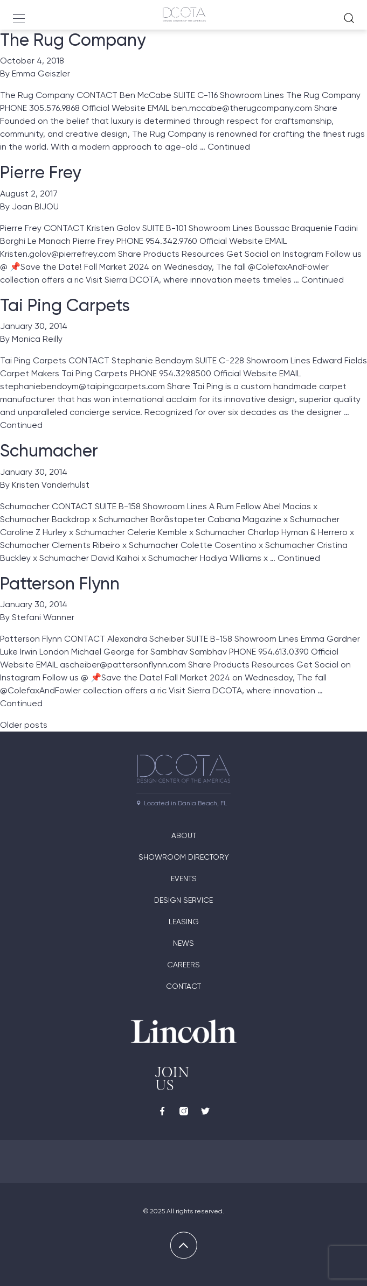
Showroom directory (184, 857)
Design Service (183, 900)
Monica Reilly (37, 339)
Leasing (184, 921)
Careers (183, 964)
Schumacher (49, 450)
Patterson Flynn (60, 583)
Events (184, 878)
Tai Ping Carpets (65, 305)
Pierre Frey (40, 172)
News (183, 943)
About (183, 835)
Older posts (23, 725)
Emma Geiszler (41, 73)
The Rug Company (73, 40)
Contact (183, 986)
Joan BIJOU (35, 206)
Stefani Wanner (43, 617)
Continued (228, 147)
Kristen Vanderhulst (50, 485)
